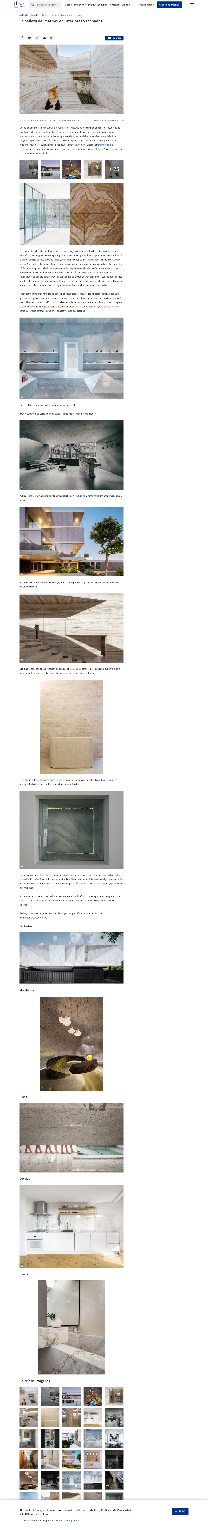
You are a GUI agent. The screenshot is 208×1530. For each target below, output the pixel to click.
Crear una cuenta (169, 5)
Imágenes (80, 4)
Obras (68, 4)
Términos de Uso (88, 1510)
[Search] (49, 4)
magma (58, 879)
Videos (126, 4)
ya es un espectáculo (37, 153)
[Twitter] (29, 38)
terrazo (118, 281)
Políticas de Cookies (35, 1514)
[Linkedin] (36, 38)
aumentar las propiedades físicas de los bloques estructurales (76, 285)
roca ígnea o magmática (93, 875)
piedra (75, 140)
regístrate (74, 1520)
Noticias (114, 4)
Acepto (180, 1512)
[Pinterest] (51, 38)
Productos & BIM (97, 4)
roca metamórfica (100, 145)
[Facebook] (22, 38)
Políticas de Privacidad (116, 1510)
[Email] (44, 38)
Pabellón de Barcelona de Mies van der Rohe (79, 132)
